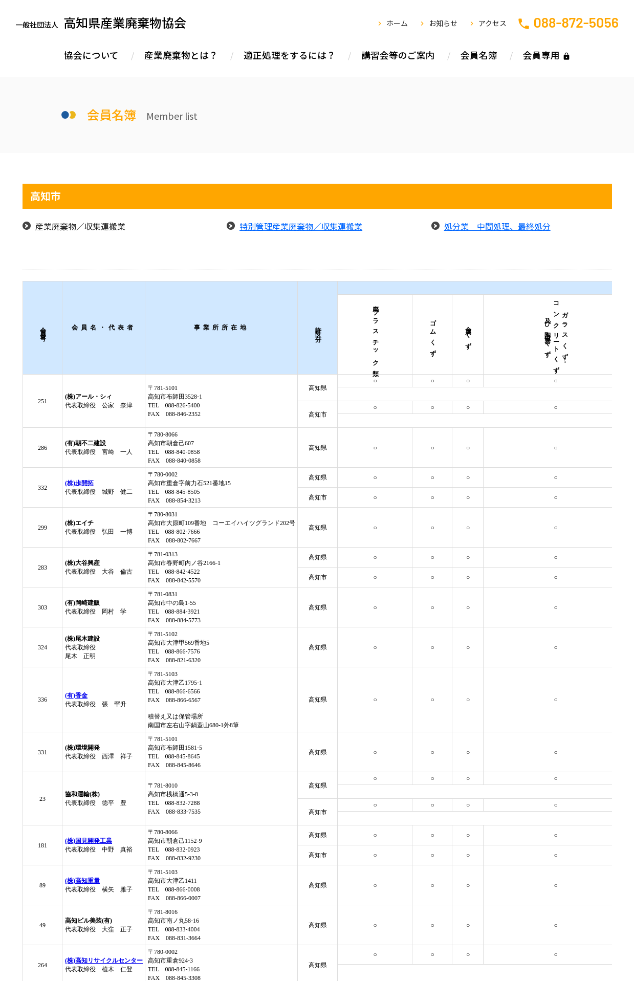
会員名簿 (479, 55)
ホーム (397, 23)
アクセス (492, 23)
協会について (91, 55)
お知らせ (443, 23)
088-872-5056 (576, 22)
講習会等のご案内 (398, 55)
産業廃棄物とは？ (181, 55)
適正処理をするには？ (290, 55)
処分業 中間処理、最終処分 (497, 226)
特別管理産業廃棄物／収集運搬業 (300, 226)
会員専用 (541, 55)
